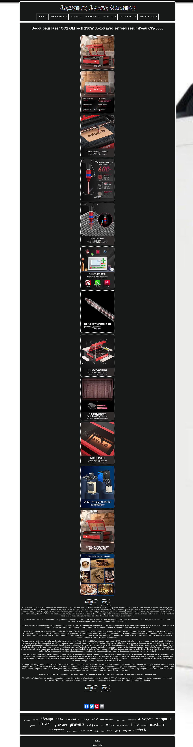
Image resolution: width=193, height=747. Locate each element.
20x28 (96, 731)
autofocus (92, 725)
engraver (132, 720)
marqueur (163, 719)
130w (82, 730)
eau (89, 730)
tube (103, 731)
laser (45, 724)
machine (157, 724)
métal (94, 719)
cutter (110, 725)
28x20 (123, 720)
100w (59, 719)
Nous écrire (97, 745)
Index (97, 741)
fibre (135, 724)
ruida (109, 730)
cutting (85, 719)
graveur (77, 724)
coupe (35, 720)
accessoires (27, 720)
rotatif (144, 725)
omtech (139, 729)
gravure (60, 724)
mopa (75, 731)
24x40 (117, 731)
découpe (47, 719)
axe (102, 726)
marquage (56, 730)
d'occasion (72, 719)
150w (117, 720)
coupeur (127, 730)
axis (68, 731)
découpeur (145, 719)
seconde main (106, 719)
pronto (32, 726)
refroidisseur (122, 725)
